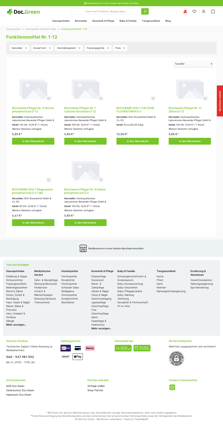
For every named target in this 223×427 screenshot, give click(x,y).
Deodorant (97, 280)
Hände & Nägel (100, 291)
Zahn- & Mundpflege (46, 280)
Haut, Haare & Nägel (18, 302)
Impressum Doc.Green (18, 394)
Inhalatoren (40, 287)
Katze (160, 276)
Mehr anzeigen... (16, 324)
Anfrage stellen (96, 386)
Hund (160, 283)
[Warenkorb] (213, 11)
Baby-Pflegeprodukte (129, 291)
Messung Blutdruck (45, 298)
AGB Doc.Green (15, 386)
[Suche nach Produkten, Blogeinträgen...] (106, 11)
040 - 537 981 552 (20, 357)
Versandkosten (103, 412)
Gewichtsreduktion (201, 280)
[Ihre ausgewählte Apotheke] (185, 11)
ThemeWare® (141, 419)
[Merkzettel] (194, 11)
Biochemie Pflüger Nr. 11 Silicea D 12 (185, 109)
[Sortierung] (193, 64)
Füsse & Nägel (99, 294)
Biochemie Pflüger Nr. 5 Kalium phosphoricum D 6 (85, 191)
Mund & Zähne (14, 291)
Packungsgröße (98, 48)
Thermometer (42, 302)
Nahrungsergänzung (201, 283)
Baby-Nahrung (125, 294)
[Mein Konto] (204, 11)
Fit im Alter (123, 306)
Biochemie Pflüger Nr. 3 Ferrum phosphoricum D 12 (33, 109)
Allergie (10, 320)
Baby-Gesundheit (127, 287)
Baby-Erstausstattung (130, 283)
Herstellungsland (69, 48)
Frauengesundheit (16, 283)
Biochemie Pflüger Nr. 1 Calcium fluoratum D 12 (80, 109)
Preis (120, 48)
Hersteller (19, 48)
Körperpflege (98, 276)
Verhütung (123, 298)
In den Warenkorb (33, 141)
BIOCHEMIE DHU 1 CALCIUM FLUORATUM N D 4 (135, 109)
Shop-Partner (95, 390)
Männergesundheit (16, 287)
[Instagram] (172, 387)
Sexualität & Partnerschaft (132, 302)
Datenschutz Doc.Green (20, 390)
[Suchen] (145, 11)
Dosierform (42, 48)
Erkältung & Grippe (16, 276)
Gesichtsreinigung (101, 298)
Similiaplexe (67, 291)
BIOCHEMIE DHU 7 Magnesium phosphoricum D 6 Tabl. (32, 191)
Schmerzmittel (14, 280)
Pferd (160, 280)
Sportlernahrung (199, 287)
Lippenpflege (98, 302)
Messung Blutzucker (45, 283)
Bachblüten (67, 302)
